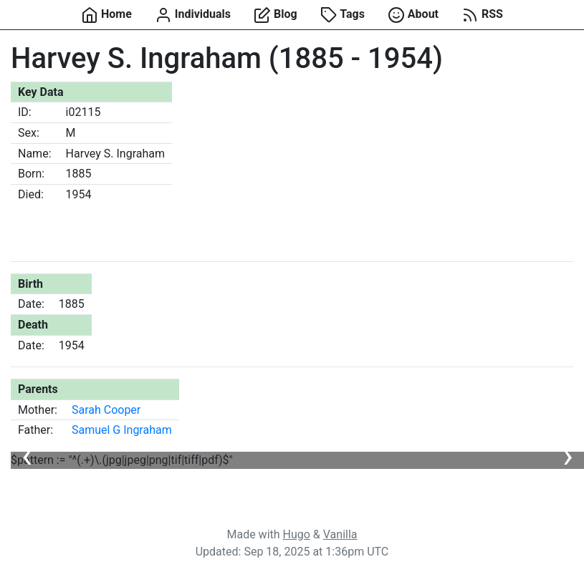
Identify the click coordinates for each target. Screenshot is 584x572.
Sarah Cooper (106, 410)
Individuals (193, 15)
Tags (342, 15)
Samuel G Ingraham (122, 430)
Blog (275, 15)
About (413, 15)
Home (106, 15)
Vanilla (340, 534)
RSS (482, 15)
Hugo (296, 534)
